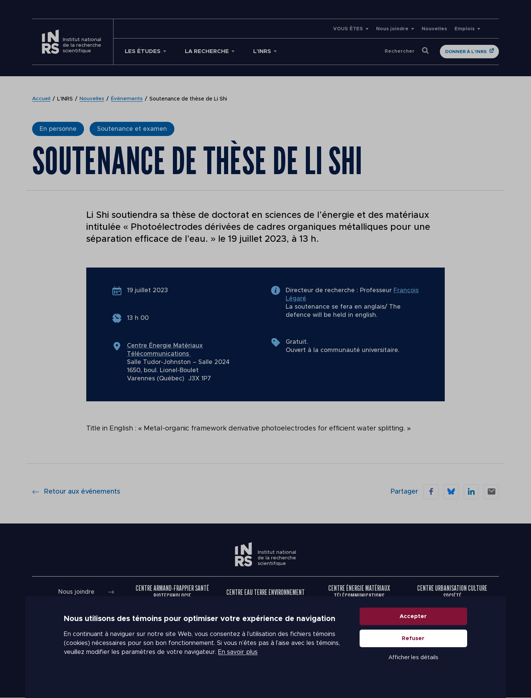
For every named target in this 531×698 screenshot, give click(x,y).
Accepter (413, 624)
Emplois (464, 29)
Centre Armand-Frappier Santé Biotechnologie (172, 592)
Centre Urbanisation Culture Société (452, 592)
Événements (127, 99)
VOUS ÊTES (348, 29)
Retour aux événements (76, 491)
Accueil (41, 99)
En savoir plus (238, 661)
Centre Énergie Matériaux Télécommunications (359, 592)
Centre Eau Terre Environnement (265, 592)
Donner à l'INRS (466, 51)
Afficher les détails (413, 665)
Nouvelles (434, 29)
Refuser (413, 646)
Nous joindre (392, 29)
